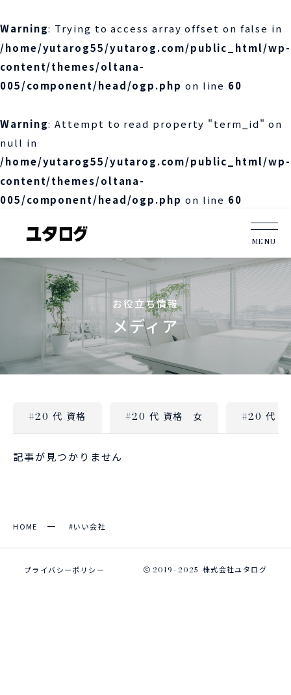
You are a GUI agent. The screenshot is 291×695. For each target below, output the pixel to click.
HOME (25, 526)
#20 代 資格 (57, 416)
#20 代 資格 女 (164, 416)
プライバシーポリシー (64, 570)
